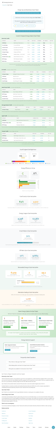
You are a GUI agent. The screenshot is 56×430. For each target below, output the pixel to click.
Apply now (8, 350)
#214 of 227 (29, 286)
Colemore (4, 411)
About (9, 427)
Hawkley (30, 418)
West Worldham (5, 423)
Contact (40, 427)
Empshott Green (5, 416)
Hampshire (4, 5)
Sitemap (46, 427)
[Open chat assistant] (53, 427)
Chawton (30, 420)
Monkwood (31, 413)
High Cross (31, 423)
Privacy (27, 427)
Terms (34, 427)
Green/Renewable (31, 25)
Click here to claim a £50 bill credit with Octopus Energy (28, 12)
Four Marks (31, 416)
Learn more (24, 327)
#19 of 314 (22, 286)
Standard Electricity (19, 25)
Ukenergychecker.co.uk (7, 2)
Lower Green (4, 418)
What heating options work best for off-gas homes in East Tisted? (22, 365)
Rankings (21, 427)
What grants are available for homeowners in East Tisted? (20, 368)
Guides (14, 427)
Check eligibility (34, 351)
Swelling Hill (4, 420)
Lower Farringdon (32, 411)
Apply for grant (7, 327)
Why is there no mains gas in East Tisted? (17, 361)
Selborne (3, 413)
